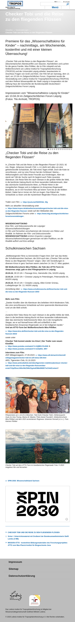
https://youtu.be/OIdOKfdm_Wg (35, 202)
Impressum (15, 562)
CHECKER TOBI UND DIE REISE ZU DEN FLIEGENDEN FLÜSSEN (34, 532)
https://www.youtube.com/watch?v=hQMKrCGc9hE (28, 346)
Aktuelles (9, 30)
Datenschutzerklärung (22, 576)
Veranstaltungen (22, 30)
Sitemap (13, 569)
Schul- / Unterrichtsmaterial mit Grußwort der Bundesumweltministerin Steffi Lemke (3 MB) (38, 537)
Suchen (67, 4)
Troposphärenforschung (14, 4)
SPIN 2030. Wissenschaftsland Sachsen (23, 481)
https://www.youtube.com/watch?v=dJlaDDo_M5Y (27, 349)
